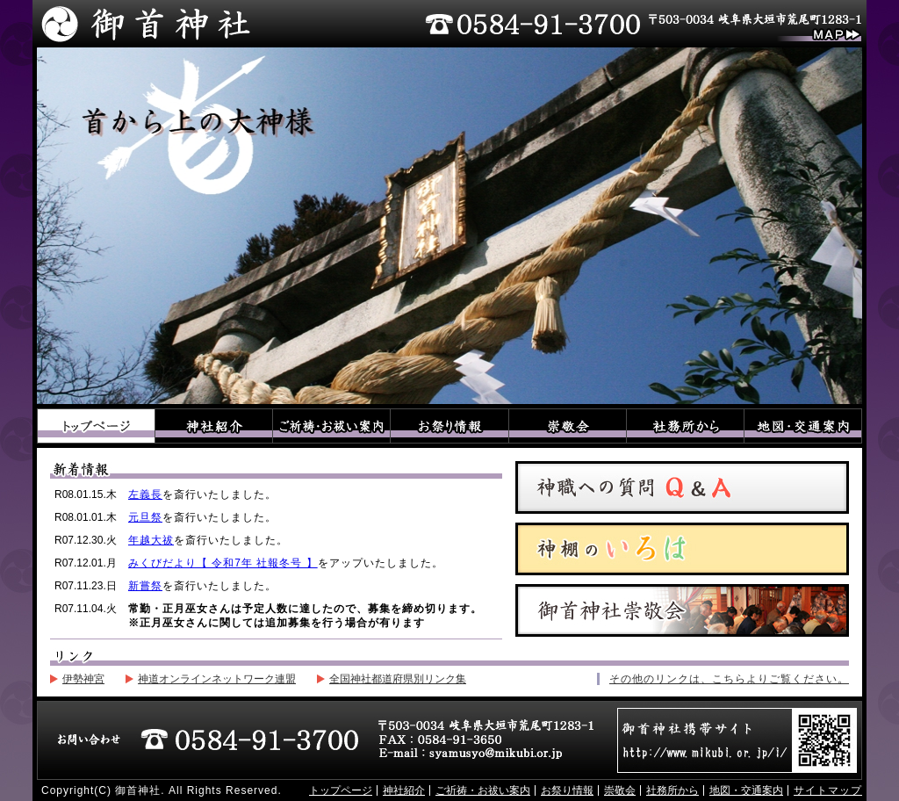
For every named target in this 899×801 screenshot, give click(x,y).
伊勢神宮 (83, 679)
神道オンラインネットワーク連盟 (217, 679)
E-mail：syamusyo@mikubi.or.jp (472, 754)
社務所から (685, 426)
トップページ (96, 426)
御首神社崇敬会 (682, 610)
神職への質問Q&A (682, 487)
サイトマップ (828, 790)
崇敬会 (567, 426)
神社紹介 (214, 426)
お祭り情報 (449, 426)
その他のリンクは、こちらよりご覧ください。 (729, 679)
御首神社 (144, 23)
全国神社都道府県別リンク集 (397, 679)
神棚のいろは (682, 549)
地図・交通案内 (803, 426)
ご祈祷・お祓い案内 (332, 426)
